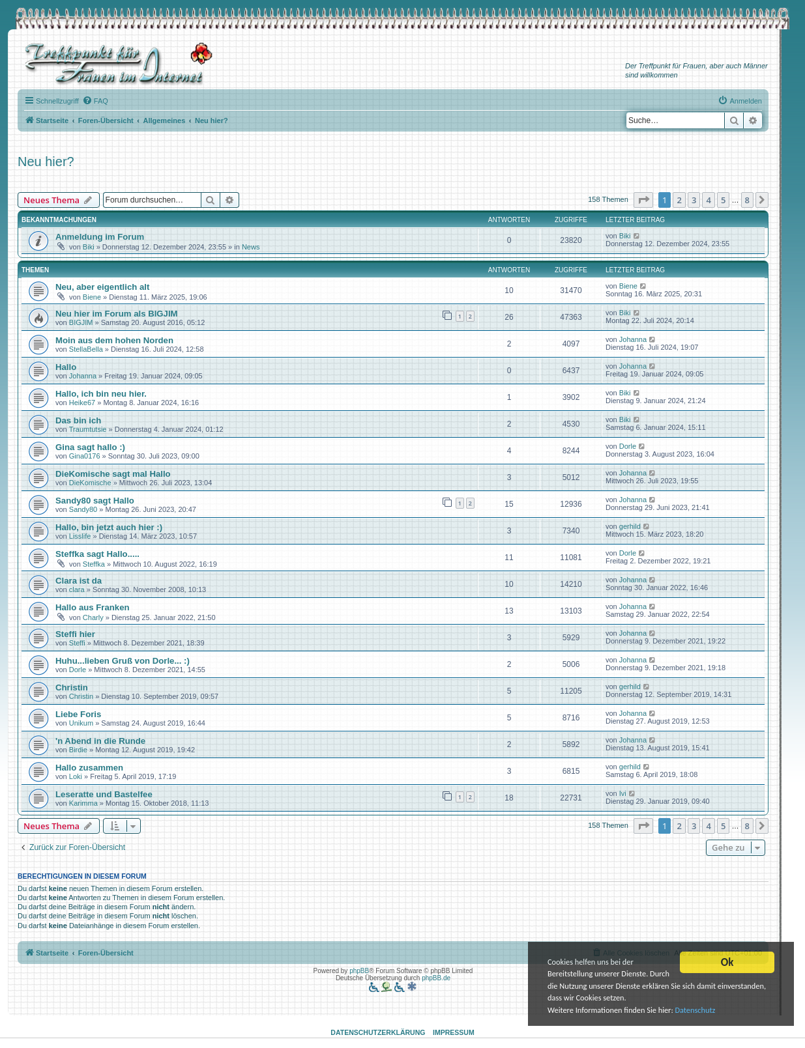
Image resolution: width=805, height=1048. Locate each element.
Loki (75, 776)
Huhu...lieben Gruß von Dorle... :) (122, 661)
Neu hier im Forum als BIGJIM (116, 314)
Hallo (65, 367)
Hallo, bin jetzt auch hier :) (108, 527)
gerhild (630, 526)
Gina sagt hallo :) (90, 447)
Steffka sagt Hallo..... (97, 554)
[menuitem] (95, 101)
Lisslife (80, 536)
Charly (93, 617)
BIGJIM (81, 322)
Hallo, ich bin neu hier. (101, 394)
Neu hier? (46, 161)
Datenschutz (710, 1010)
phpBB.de (436, 978)
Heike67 (82, 402)
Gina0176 (84, 456)
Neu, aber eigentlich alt (102, 287)
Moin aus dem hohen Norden (114, 340)
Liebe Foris (78, 714)
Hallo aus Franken (92, 607)
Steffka (94, 564)
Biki (89, 247)
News (251, 247)
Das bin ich (78, 420)
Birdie (78, 750)
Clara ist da (78, 581)
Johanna (633, 339)
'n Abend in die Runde (100, 741)
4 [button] (708, 200)
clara (77, 589)
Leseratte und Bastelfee (104, 794)
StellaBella (86, 349)
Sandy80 (83, 509)
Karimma (83, 803)
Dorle (627, 446)
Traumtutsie (88, 429)
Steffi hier (75, 634)
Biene (92, 297)
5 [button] (723, 200)
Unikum (81, 723)
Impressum (454, 1032)
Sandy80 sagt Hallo (94, 500)
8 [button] (747, 200)
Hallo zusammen (89, 767)
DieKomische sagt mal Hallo (113, 474)
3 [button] (694, 200)
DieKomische (90, 483)
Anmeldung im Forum (99, 237)
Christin (71, 687)
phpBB (359, 970)
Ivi (622, 793)
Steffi (77, 643)
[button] (643, 200)
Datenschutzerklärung (377, 1032)
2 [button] (679, 200)
